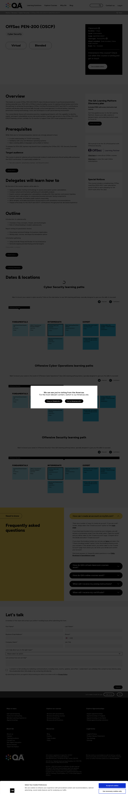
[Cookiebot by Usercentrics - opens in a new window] (12, 790)
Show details (29, 790)
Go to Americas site (74, 401)
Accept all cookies (112, 774)
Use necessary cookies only (112, 779)
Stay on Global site (53, 401)
